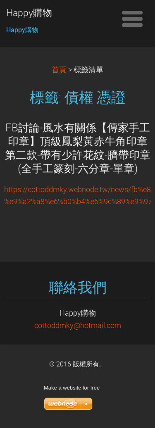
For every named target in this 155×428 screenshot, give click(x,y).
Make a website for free (72, 388)
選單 (132, 18)
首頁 (59, 70)
